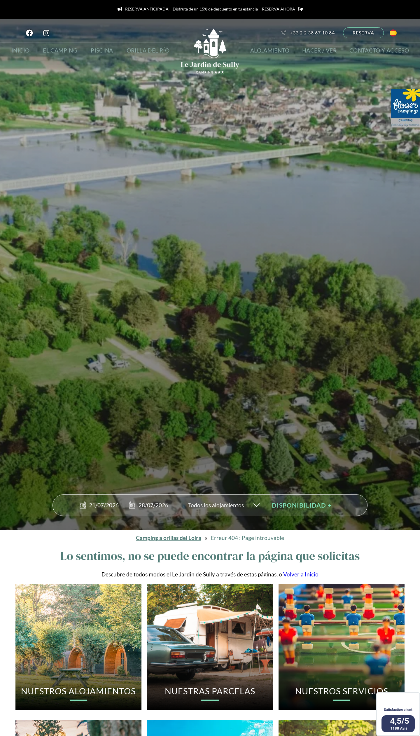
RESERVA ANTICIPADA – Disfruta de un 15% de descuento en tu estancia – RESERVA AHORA (210, 9)
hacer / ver (320, 50)
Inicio (21, 50)
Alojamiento (270, 50)
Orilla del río (149, 50)
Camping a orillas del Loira (168, 537)
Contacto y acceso (380, 50)
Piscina (103, 50)
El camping (61, 50)
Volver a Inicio (300, 574)
